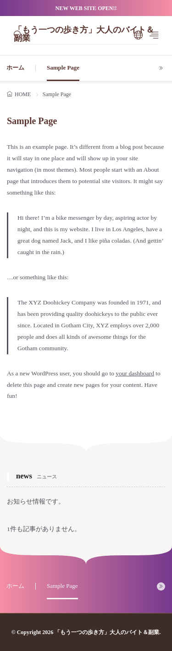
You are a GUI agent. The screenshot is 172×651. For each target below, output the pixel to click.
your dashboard (135, 373)
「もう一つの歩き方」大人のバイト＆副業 (84, 35)
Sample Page (63, 67)
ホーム (15, 67)
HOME (23, 94)
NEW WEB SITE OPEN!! (86, 8)
